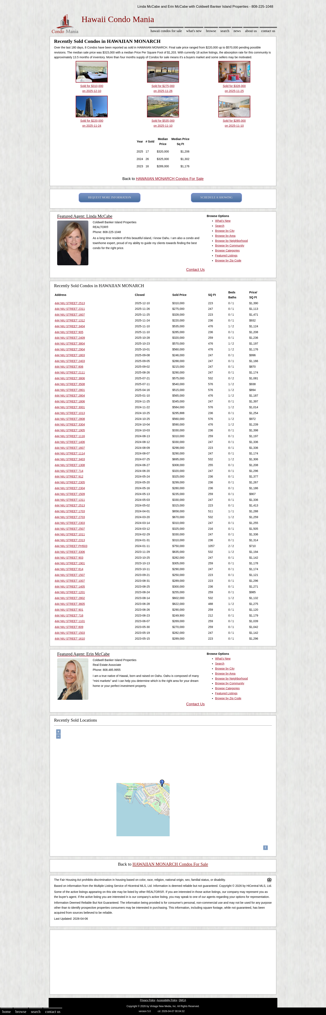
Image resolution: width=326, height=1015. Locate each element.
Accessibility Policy (167, 1000)
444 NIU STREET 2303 (70, 523)
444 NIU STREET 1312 (70, 320)
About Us (251, 31)
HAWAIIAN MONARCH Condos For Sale (170, 179)
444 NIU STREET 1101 (70, 621)
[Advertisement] (163, 961)
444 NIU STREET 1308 (70, 465)
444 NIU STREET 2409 (70, 337)
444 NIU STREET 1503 (70, 632)
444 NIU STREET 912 (69, 476)
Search (224, 31)
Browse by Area (225, 235)
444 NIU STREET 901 (69, 609)
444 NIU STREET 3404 (70, 326)
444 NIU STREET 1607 (70, 314)
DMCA (182, 1000)
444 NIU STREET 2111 (70, 372)
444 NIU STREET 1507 (70, 575)
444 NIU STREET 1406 (70, 442)
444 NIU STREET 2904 (70, 349)
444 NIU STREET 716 (69, 615)
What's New (194, 31)
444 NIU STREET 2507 (70, 528)
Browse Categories (227, 250)
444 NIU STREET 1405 (70, 586)
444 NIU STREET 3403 (70, 459)
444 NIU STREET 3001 (70, 407)
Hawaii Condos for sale (166, 31)
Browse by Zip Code (228, 260)
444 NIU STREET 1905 (70, 430)
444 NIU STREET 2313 (70, 540)
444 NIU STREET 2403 (70, 361)
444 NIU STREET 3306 (70, 551)
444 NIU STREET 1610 (70, 638)
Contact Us (268, 31)
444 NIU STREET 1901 (70, 563)
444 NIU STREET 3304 (70, 424)
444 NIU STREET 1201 (70, 592)
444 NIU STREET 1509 (70, 494)
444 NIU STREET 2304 (70, 488)
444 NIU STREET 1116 (70, 436)
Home (6, 1012)
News (237, 31)
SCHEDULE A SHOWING (216, 197)
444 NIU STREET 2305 (70, 482)
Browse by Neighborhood (231, 240)
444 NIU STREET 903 (69, 557)
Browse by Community (229, 245)
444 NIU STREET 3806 (70, 378)
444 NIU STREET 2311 (70, 308)
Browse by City (225, 230)
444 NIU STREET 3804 (70, 343)
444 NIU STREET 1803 (70, 355)
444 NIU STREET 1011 (70, 534)
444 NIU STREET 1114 (70, 453)
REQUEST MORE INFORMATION (109, 197)
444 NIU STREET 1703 (70, 511)
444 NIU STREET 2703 (70, 517)
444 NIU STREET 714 (69, 471)
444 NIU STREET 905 (69, 332)
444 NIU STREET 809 (69, 627)
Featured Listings (226, 255)
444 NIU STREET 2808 (70, 419)
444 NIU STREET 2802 (70, 598)
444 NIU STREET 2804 (70, 395)
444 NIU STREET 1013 (70, 413)
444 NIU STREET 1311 (70, 499)
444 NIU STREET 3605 (70, 604)
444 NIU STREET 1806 (70, 401)
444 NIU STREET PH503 (71, 546)
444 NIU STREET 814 (69, 569)
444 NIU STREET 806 (69, 366)
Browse (211, 31)
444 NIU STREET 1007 (70, 580)
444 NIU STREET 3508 (70, 384)
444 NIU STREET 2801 (70, 390)
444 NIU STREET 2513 (70, 303)
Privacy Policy (147, 1000)
